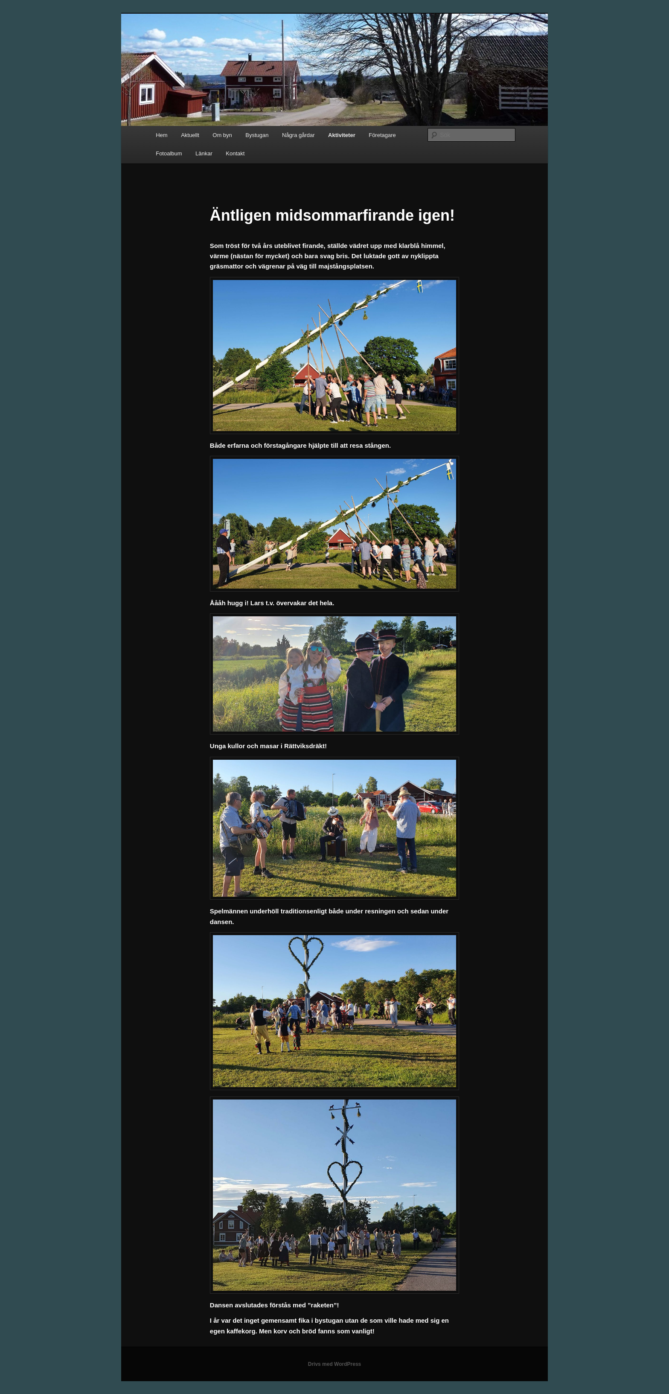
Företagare (382, 135)
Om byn (222, 135)
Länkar (203, 153)
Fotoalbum (169, 153)
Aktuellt (190, 135)
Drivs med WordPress (334, 1364)
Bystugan (256, 135)
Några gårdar (298, 135)
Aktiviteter (341, 135)
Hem (161, 135)
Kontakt (235, 153)
